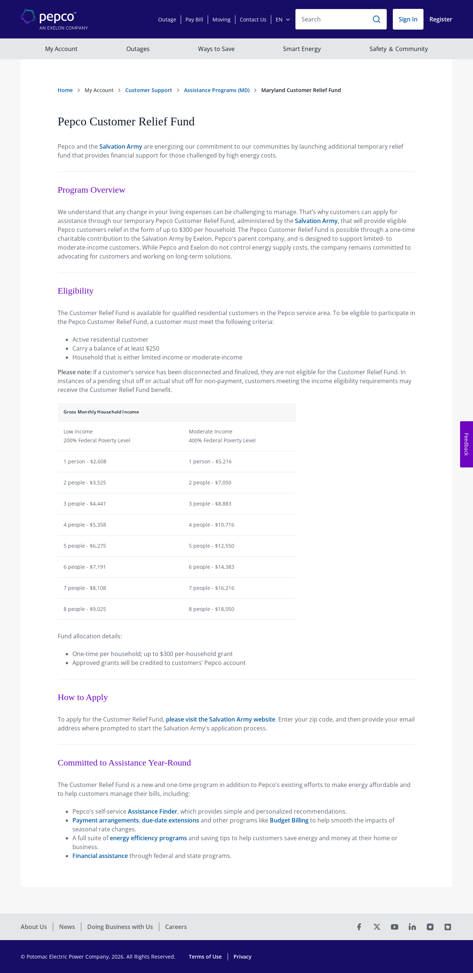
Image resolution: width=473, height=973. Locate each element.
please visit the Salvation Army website (220, 719)
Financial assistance (100, 856)
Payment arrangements (105, 820)
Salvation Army (120, 146)
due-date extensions (170, 820)
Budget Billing (289, 820)
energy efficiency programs (148, 838)
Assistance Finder (152, 811)
